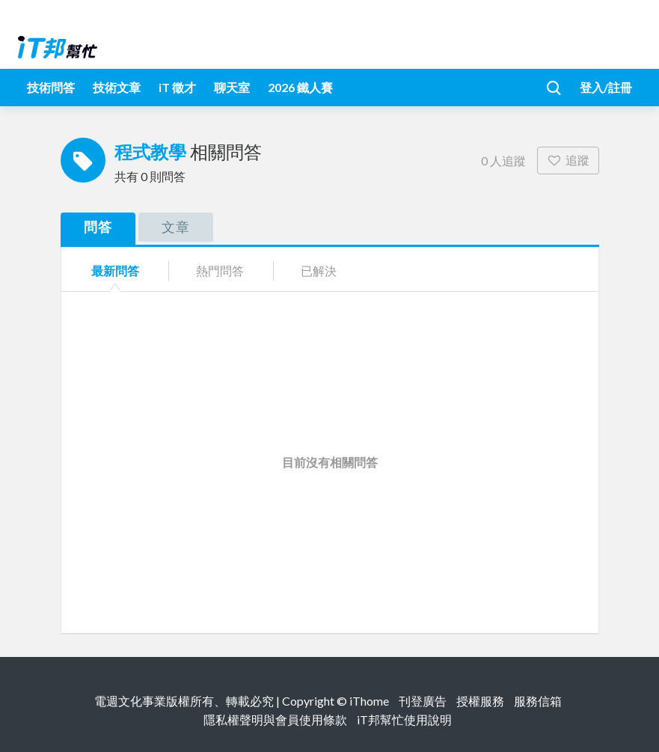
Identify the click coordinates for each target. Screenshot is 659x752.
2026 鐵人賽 (300, 87)
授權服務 (480, 701)
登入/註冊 (606, 87)
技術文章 (117, 87)
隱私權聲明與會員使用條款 (275, 719)
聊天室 (232, 87)
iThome (369, 701)
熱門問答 (220, 270)
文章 (176, 226)
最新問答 (115, 270)
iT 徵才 (177, 87)
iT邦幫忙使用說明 (404, 719)
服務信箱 (538, 701)
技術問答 (51, 87)
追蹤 (568, 160)
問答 (98, 226)
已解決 (319, 270)
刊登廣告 (423, 701)
